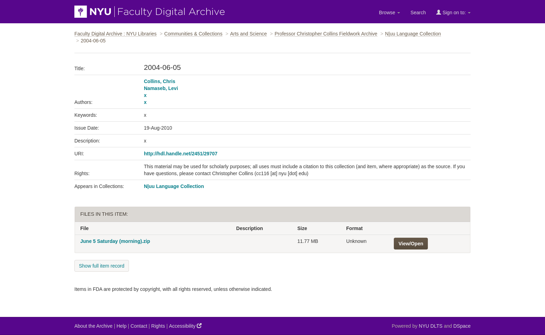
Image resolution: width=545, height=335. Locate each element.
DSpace (462, 326)
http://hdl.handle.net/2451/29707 (181, 153)
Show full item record (101, 266)
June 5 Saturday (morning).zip (115, 241)
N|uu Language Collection (413, 33)
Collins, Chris (159, 81)
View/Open (410, 243)
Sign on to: (453, 12)
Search (418, 12)
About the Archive (93, 326)
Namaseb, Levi (161, 88)
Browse (389, 12)
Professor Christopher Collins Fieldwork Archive (326, 33)
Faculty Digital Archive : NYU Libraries (115, 33)
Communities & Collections (193, 33)
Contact (138, 326)
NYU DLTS (430, 326)
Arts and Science (248, 33)
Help (121, 326)
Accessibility (185, 326)
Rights (158, 326)
